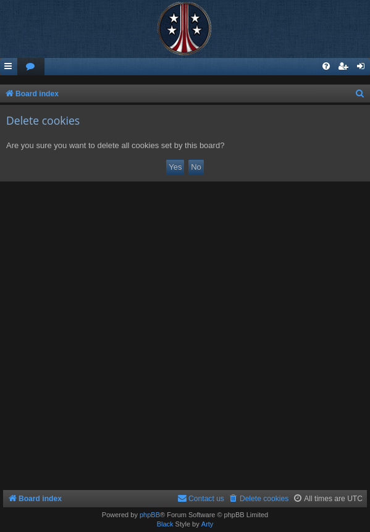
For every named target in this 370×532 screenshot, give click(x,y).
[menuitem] (31, 67)
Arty (207, 524)
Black (165, 524)
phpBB (150, 514)
